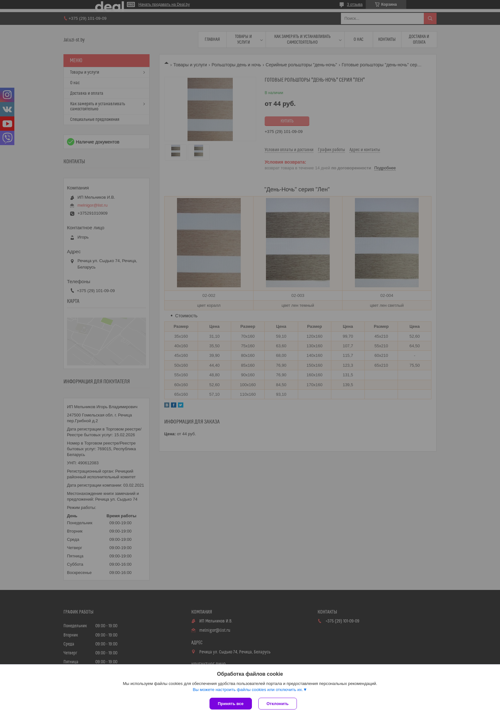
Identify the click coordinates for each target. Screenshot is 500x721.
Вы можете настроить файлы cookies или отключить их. (248, 689)
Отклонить (278, 703)
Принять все (231, 703)
